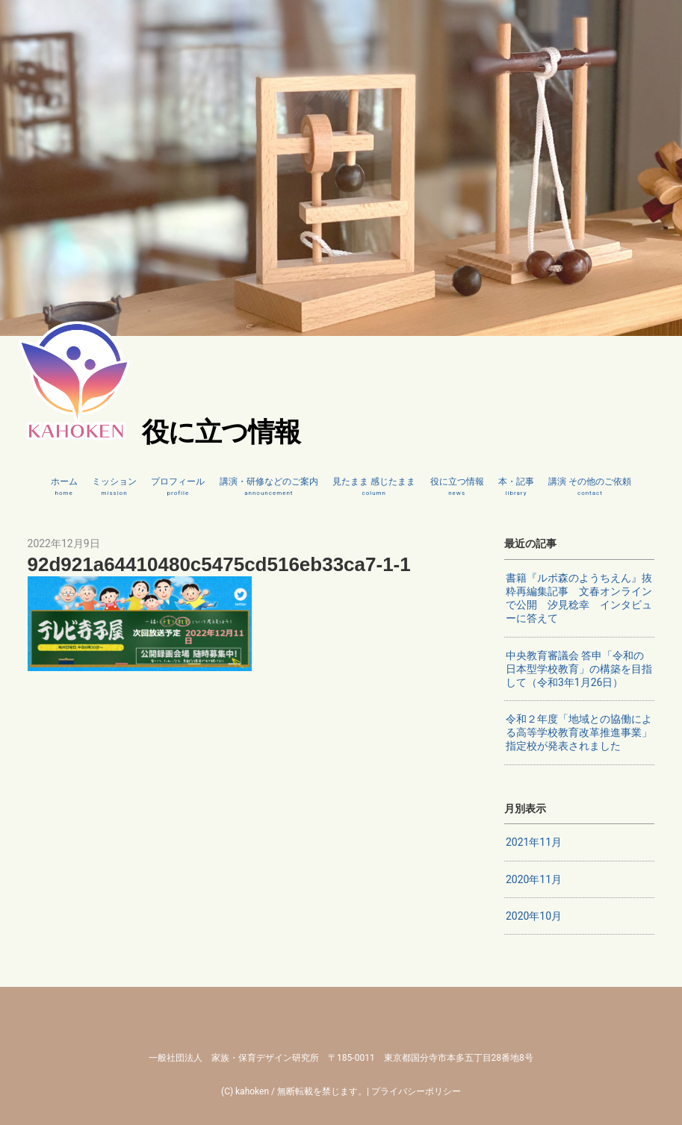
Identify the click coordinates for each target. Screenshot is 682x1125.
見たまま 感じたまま (373, 486)
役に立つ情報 (457, 486)
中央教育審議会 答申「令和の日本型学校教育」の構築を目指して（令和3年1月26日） (579, 668)
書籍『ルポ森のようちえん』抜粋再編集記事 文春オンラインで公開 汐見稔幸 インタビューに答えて (579, 598)
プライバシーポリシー (416, 1091)
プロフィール (178, 486)
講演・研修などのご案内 (269, 486)
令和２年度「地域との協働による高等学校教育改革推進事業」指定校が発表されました (579, 732)
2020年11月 (534, 879)
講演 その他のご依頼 (589, 486)
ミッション (114, 486)
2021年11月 (534, 842)
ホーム (64, 486)
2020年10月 (534, 916)
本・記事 (516, 486)
